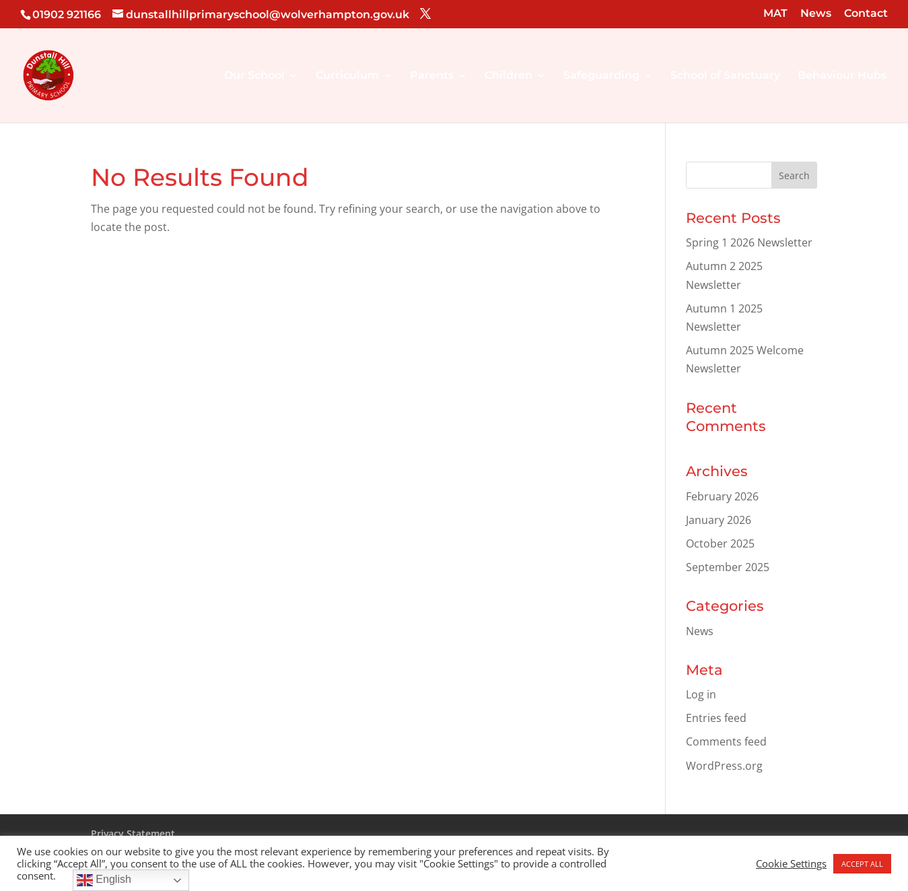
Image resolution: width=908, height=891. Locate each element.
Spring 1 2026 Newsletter (749, 242)
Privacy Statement (133, 833)
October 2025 (720, 543)
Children (508, 76)
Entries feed (716, 718)
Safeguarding (601, 76)
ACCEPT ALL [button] (862, 864)
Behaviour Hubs (842, 76)
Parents (432, 76)
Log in (701, 694)
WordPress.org (724, 765)
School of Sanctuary (725, 76)
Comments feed (726, 741)
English (104, 880)
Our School (254, 76)
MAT (775, 14)
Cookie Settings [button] (791, 863)
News (815, 14)
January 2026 (718, 520)
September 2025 (727, 567)
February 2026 (722, 496)
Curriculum (347, 76)
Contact (866, 14)
